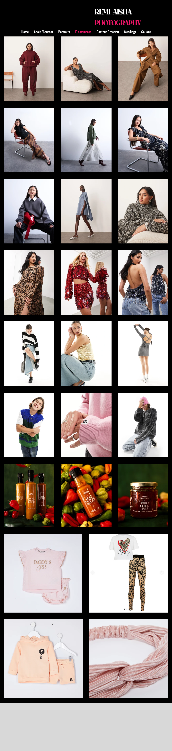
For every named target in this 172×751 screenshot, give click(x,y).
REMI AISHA (112, 11)
